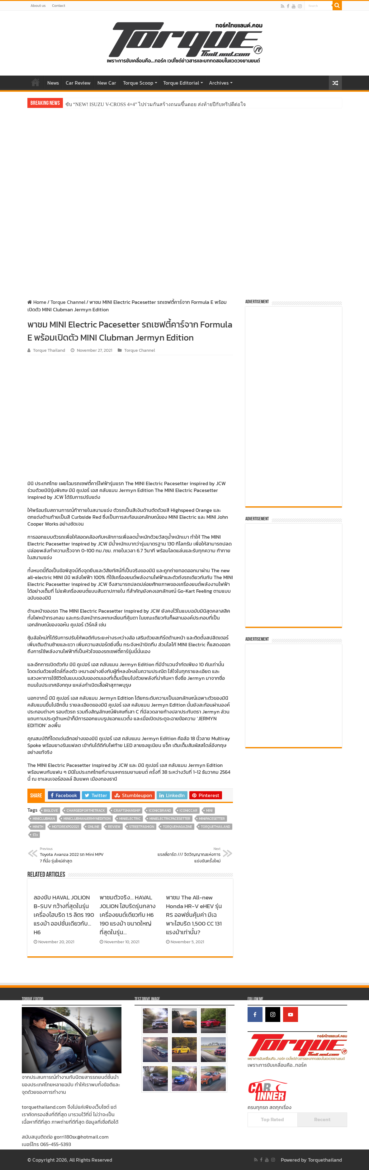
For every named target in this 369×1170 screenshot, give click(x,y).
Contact (58, 5)
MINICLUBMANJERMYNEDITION (87, 818)
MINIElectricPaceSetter (169, 818)
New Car (106, 82)
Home (35, 82)
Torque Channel (67, 302)
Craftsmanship (127, 810)
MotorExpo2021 (65, 826)
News (53, 82)
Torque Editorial (181, 82)
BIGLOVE (51, 810)
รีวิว (35, 834)
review (114, 826)
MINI (209, 810)
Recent (322, 1119)
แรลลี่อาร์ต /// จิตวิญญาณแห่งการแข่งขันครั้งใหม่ (188, 855)
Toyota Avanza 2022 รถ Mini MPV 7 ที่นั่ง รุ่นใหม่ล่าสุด (72, 855)
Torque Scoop (138, 82)
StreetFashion (141, 826)
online (93, 826)
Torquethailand (325, 1159)
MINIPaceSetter (212, 818)
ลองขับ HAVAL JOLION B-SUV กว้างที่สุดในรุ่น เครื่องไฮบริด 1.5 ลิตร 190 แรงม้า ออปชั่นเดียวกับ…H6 (64, 914)
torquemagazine (177, 826)
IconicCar (188, 810)
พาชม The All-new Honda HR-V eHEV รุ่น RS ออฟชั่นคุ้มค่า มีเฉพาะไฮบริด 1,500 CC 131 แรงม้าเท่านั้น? (194, 914)
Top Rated (272, 1119)
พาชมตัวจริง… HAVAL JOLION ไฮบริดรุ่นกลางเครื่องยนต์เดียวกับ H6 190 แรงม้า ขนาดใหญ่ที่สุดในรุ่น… (128, 914)
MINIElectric (130, 818)
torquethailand (215, 826)
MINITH (38, 826)
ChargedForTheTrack (86, 810)
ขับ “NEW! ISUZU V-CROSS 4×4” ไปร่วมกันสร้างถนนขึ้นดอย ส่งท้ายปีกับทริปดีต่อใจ (155, 104)
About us (38, 5)
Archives (219, 82)
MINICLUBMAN (44, 818)
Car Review (78, 82)
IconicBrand (160, 810)
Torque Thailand (49, 350)
